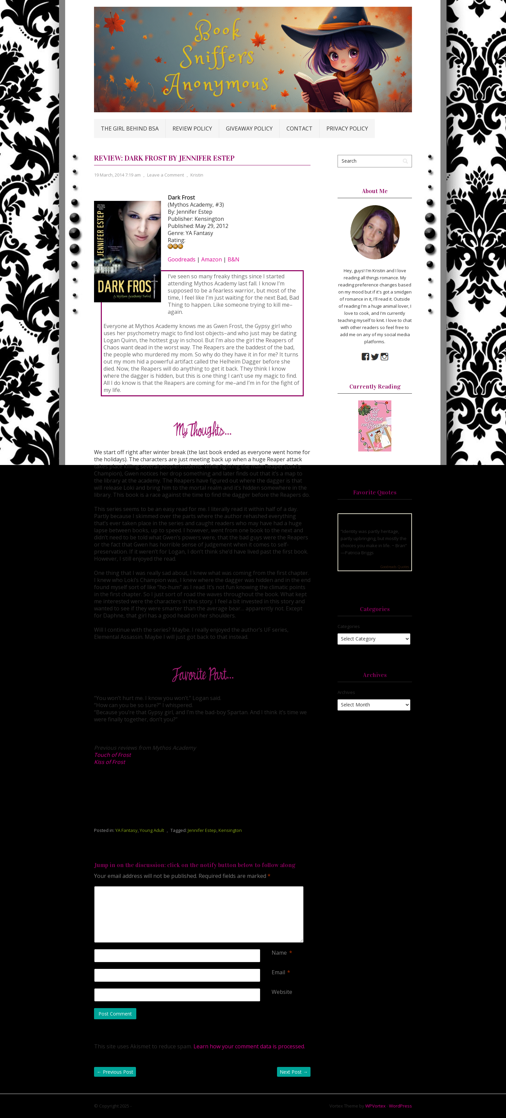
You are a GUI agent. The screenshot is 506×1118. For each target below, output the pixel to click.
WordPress (400, 1106)
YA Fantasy (126, 830)
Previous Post (115, 1072)
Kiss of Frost (109, 762)
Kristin (196, 175)
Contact (299, 128)
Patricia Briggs (359, 553)
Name (279, 952)
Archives (346, 692)
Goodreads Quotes (394, 566)
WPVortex (375, 1106)
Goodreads (182, 259)
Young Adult (152, 830)
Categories (349, 626)
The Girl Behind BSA (130, 128)
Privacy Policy (347, 128)
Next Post (294, 1072)
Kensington (230, 830)
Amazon (211, 259)
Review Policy (192, 128)
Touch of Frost (112, 755)
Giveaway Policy (249, 128)
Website (282, 992)
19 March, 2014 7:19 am (117, 175)
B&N (233, 259)
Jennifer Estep (202, 830)
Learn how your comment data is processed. (249, 1046)
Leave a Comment (165, 175)
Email (278, 972)
